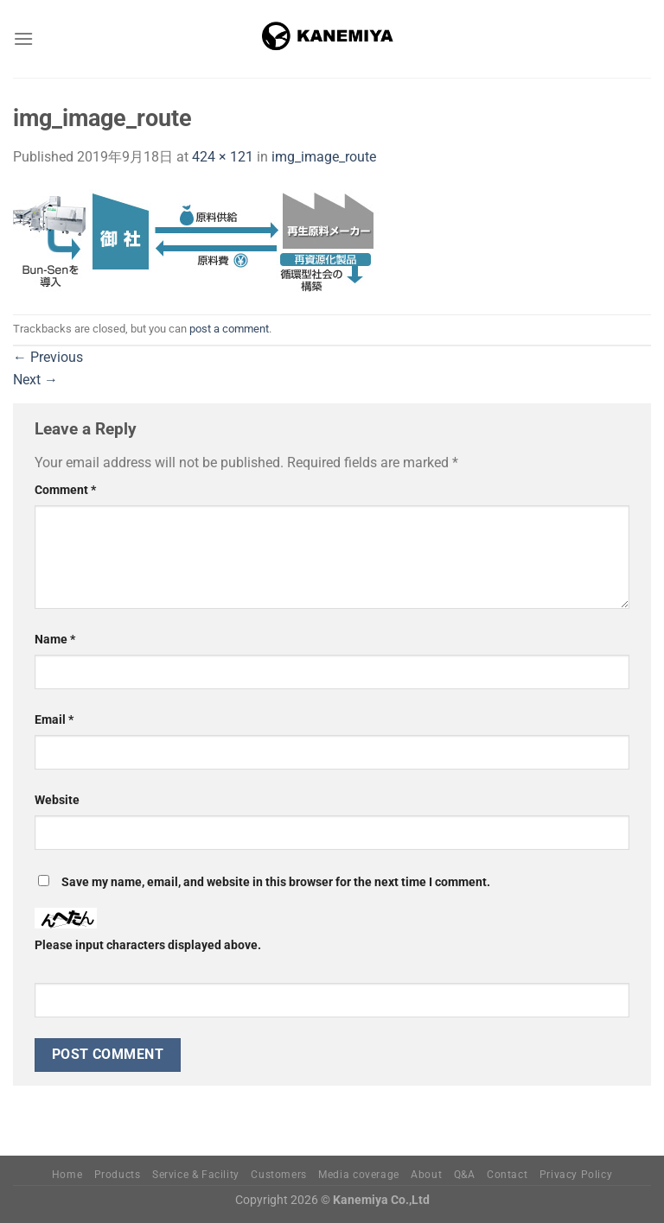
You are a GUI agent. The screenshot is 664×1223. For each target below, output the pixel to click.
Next (35, 379)
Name (55, 639)
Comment (65, 490)
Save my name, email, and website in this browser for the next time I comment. (275, 882)
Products (117, 1175)
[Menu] (23, 38)
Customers (279, 1175)
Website (57, 800)
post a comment (229, 328)
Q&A (465, 1175)
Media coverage (358, 1175)
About (426, 1175)
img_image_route (323, 157)
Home (67, 1175)
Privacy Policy (576, 1175)
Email (54, 720)
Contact (507, 1175)
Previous (48, 357)
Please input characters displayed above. (148, 945)
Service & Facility (195, 1175)
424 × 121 (222, 157)
